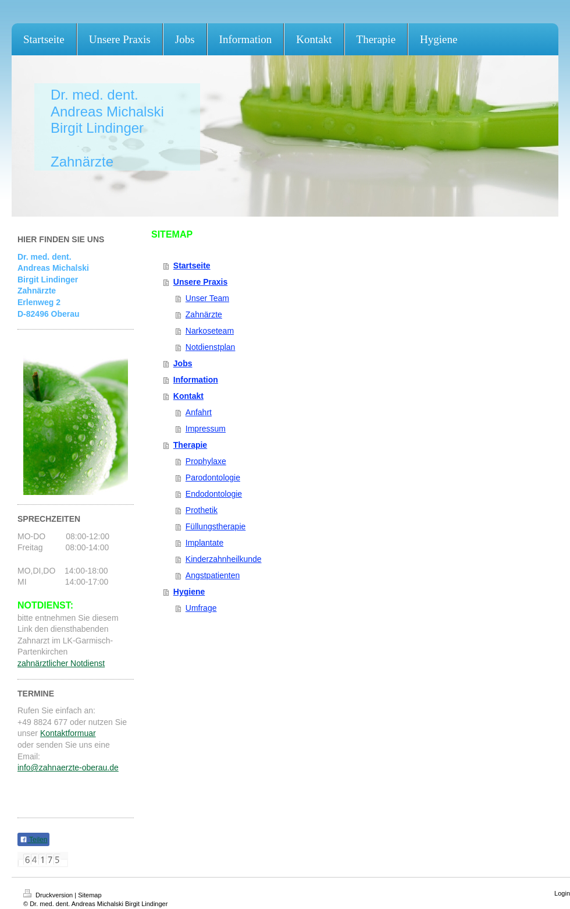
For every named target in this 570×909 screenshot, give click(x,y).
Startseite (192, 265)
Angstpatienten (213, 575)
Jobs (183, 363)
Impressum (206, 428)
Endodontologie (214, 493)
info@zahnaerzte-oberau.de (68, 767)
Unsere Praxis (200, 282)
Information (195, 379)
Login (562, 893)
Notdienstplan (211, 347)
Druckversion (48, 895)
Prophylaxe (206, 461)
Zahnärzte (204, 314)
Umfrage (201, 608)
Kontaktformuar (68, 733)
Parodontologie (213, 477)
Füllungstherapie (216, 526)
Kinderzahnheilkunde (224, 559)
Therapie (190, 445)
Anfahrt (199, 412)
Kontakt (188, 396)
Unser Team (207, 298)
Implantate (204, 542)
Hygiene (189, 591)
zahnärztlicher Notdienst (61, 663)
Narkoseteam (210, 330)
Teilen (33, 840)
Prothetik (202, 510)
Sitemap (89, 895)
